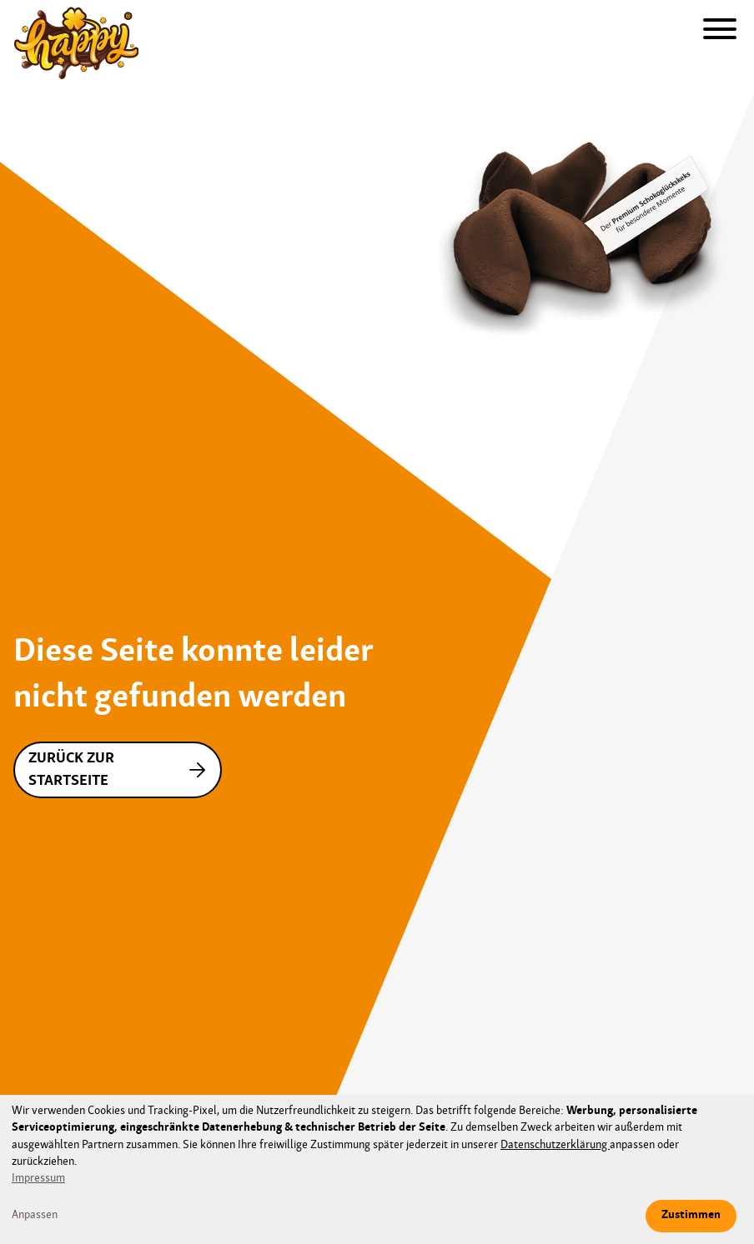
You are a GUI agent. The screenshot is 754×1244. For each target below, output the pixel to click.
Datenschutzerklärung (555, 1145)
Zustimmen (691, 1215)
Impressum (38, 1178)
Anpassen (35, 1215)
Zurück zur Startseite (121, 770)
